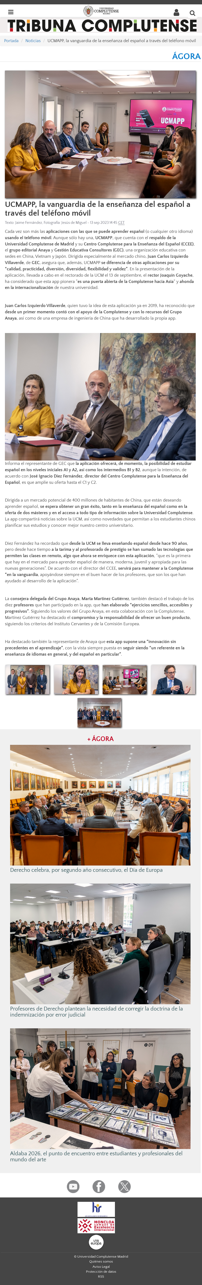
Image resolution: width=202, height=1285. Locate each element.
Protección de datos (101, 1272)
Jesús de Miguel (74, 223)
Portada (11, 40)
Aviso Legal (101, 1267)
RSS (101, 1276)
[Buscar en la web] (192, 13)
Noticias (33, 40)
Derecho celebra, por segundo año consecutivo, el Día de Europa (86, 870)
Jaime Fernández (28, 223)
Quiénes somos (101, 1261)
